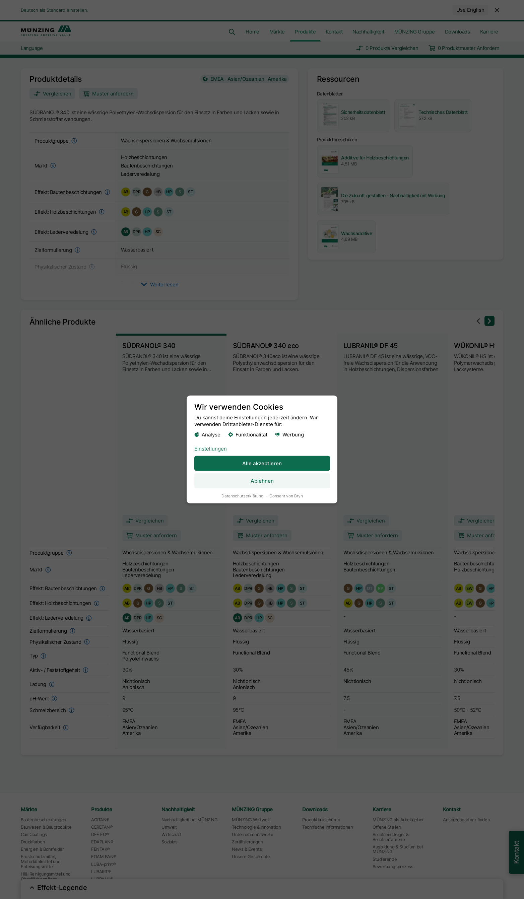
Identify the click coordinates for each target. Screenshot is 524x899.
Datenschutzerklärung (242, 495)
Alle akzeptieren (262, 463)
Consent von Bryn (286, 495)
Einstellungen (210, 448)
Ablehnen (262, 481)
